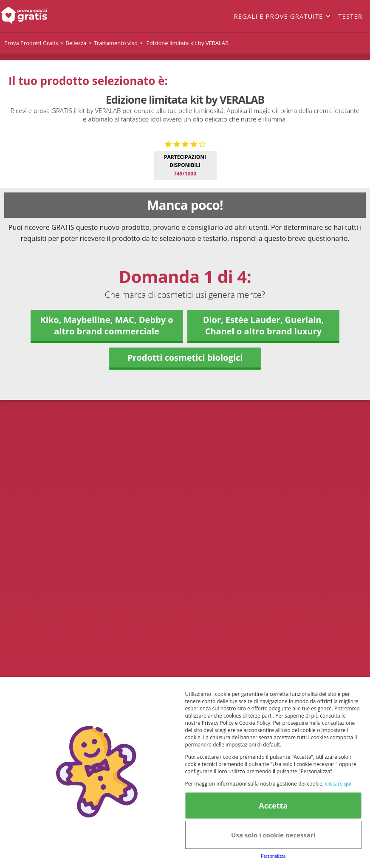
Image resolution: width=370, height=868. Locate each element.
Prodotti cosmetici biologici (185, 503)
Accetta (273, 805)
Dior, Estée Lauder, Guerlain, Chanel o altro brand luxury (263, 470)
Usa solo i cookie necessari (273, 835)
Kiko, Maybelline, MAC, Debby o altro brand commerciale (106, 470)
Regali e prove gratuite (278, 16)
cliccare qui (338, 783)
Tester (350, 16)
